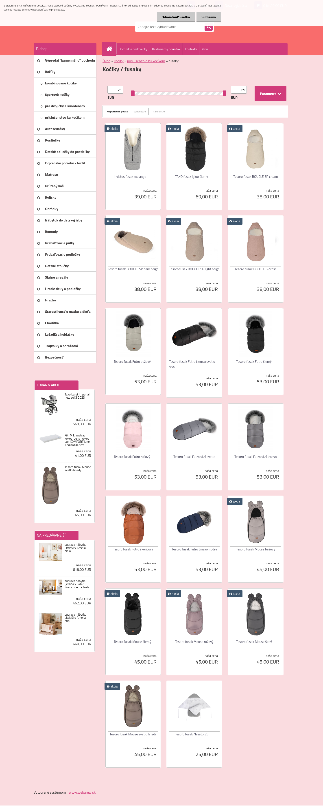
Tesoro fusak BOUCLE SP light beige (194, 269)
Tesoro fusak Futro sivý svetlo (194, 456)
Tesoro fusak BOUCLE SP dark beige (133, 269)
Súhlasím (208, 17)
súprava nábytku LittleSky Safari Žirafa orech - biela (77, 584)
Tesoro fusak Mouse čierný (132, 641)
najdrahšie (159, 111)
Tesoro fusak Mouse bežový (255, 549)
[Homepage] (111, 48)
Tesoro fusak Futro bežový (132, 361)
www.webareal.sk (82, 792)
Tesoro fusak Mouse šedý (254, 641)
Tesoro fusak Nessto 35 (191, 734)
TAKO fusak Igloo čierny (191, 176)
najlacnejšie (139, 111)
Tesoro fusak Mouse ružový (194, 641)
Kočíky (118, 61)
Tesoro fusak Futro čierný (254, 361)
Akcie (204, 49)
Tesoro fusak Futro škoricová (133, 549)
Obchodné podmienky (133, 49)
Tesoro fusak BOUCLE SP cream (255, 176)
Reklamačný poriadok (166, 49)
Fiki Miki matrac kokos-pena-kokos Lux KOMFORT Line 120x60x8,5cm (77, 440)
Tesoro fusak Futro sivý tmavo (255, 456)
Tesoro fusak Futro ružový (132, 456)
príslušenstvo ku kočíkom (146, 61)
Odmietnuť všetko (173, 17)
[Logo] (64, 26)
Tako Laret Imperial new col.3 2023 (77, 396)
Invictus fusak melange (130, 176)
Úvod (106, 61)
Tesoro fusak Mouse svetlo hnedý (78, 468)
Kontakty (191, 49)
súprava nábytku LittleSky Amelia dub (75, 617)
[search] (209, 27)
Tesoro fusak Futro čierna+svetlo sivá (192, 364)
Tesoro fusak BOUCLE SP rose (256, 269)
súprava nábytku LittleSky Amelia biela (75, 547)
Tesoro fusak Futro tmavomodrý (194, 549)
